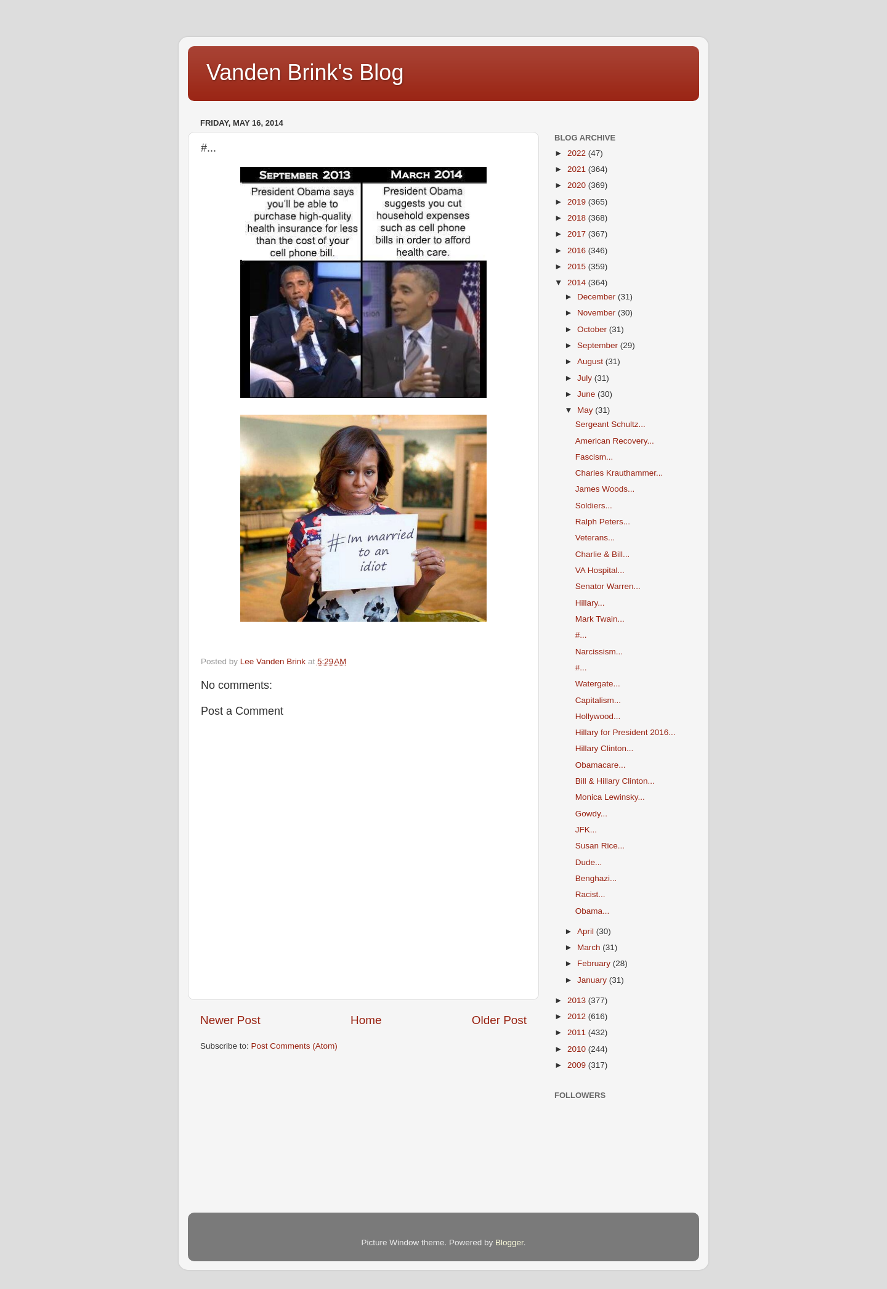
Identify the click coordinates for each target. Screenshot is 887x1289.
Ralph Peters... (602, 521)
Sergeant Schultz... (610, 424)
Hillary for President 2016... (625, 732)
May (586, 410)
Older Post (499, 1020)
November (597, 312)
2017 (577, 233)
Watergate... (597, 683)
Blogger (509, 1242)
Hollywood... (598, 716)
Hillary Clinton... (604, 748)
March (589, 947)
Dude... (588, 862)
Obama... (592, 911)
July (585, 378)
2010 (577, 1049)
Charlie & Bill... (602, 554)
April (586, 931)
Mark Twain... (600, 619)
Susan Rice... (600, 845)
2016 (577, 250)
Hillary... (590, 603)
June (587, 394)
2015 (577, 266)
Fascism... (594, 457)
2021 (577, 169)
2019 (577, 201)
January (593, 980)
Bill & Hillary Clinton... (615, 781)
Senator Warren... (608, 586)
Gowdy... (591, 813)
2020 (577, 185)
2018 (577, 217)
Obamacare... (600, 765)
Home (365, 1020)
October (593, 329)
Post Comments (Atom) (294, 1046)
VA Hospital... (600, 570)
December (597, 296)
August (591, 361)
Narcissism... (599, 651)
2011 (577, 1032)
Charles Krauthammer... (619, 473)
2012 (577, 1016)
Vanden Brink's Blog (304, 72)
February (595, 963)
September (598, 345)
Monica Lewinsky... (610, 797)
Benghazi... (596, 878)
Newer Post (230, 1020)
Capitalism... (598, 700)
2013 (577, 1000)
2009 (577, 1065)
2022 (577, 153)
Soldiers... (593, 505)
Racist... (590, 894)
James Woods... (605, 489)
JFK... (586, 829)
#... (581, 635)
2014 (577, 282)
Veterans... (595, 537)
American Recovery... (614, 440)
